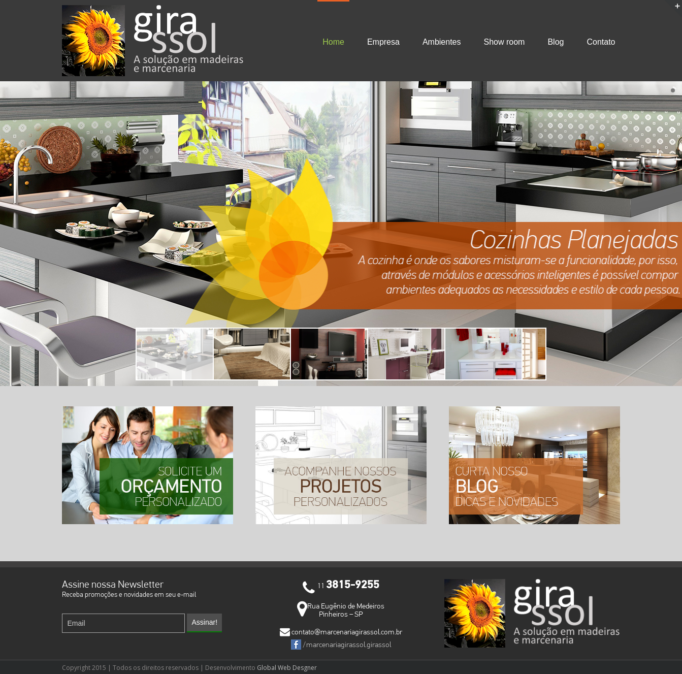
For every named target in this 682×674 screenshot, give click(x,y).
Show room (504, 42)
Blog (555, 42)
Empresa (383, 42)
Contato (601, 42)
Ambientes (442, 42)
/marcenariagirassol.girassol (341, 644)
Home (333, 42)
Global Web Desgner (286, 667)
